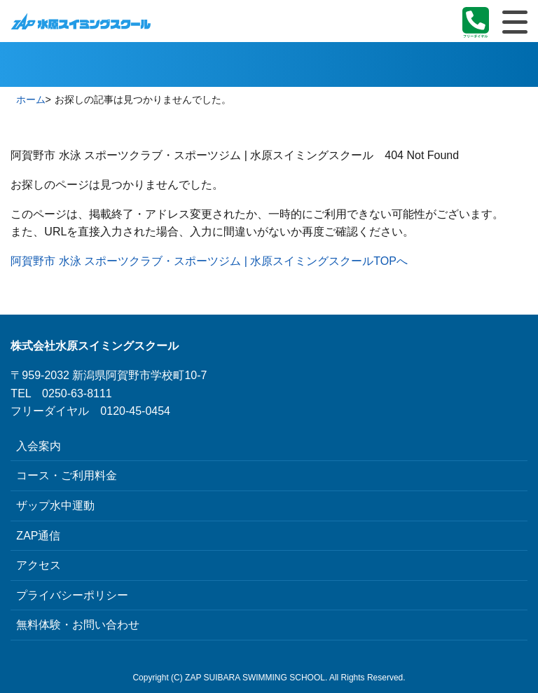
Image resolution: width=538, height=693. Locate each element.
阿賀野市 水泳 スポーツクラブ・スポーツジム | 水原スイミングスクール (81, 21)
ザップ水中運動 (55, 506)
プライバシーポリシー (72, 595)
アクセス (38, 565)
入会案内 (38, 446)
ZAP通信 (38, 536)
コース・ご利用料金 (66, 475)
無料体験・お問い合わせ (77, 625)
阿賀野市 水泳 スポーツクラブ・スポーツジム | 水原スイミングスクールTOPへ (209, 261)
